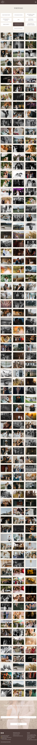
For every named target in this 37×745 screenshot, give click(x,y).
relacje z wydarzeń (18, 28)
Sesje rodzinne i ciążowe (6, 20)
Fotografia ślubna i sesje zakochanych (18, 24)
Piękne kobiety (6, 24)
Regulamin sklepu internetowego (18, 735)
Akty (18, 19)
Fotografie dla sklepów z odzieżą (31, 24)
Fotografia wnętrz (18, 14)
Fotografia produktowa (30, 20)
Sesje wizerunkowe (6, 14)
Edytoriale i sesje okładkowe (30, 15)
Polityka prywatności (16, 734)
